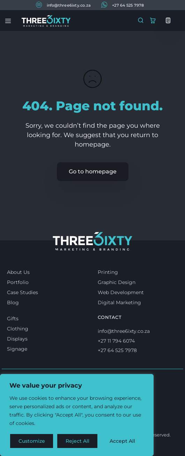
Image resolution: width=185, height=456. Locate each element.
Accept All (122, 441)
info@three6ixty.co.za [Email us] (124, 331)
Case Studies (22, 292)
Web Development (121, 292)
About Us (18, 272)
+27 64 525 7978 (122, 5)
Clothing (17, 329)
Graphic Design (116, 282)
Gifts (12, 318)
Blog (13, 302)
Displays (17, 339)
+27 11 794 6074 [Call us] (116, 341)
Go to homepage (93, 171)
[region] (77, 415)
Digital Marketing (119, 302)
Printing (108, 272)
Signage (17, 349)
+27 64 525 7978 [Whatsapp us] (117, 350)
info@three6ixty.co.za (63, 5)
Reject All (77, 441)
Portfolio (18, 282)
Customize (31, 441)
